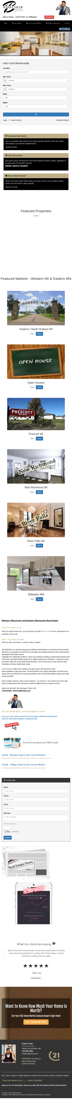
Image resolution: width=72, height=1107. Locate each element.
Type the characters (10, 824)
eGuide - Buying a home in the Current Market (23, 755)
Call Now (49, 17)
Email (6, 804)
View (32, 334)
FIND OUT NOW (11, 187)
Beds (5, 94)
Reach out (45, 631)
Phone (6, 796)
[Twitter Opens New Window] (63, 28)
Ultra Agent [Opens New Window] (47, 1094)
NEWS (51, 1076)
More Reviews (36, 978)
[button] (5, 44)
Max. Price (7, 85)
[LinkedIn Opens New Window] (66, 28)
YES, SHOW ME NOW (35, 1022)
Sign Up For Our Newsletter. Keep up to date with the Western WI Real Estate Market (34, 1085)
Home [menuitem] (5, 23)
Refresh (14, 832)
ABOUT (14, 1076)
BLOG (46, 1076)
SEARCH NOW (11, 147)
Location (6, 68)
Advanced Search (62, 120)
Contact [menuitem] (67, 23)
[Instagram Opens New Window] (69, 28)
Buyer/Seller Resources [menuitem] (53, 23)
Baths (5, 103)
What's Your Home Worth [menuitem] (34, 23)
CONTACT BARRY (62, 1076)
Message (7, 813)
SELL (8, 1076)
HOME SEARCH (24, 1076)
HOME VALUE (37, 1076)
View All (36, 216)
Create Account (16, 120)
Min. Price (7, 77)
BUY (3, 1076)
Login (5, 120)
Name (6, 787)
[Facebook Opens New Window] (60, 28)
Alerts (39, 334)
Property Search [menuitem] (17, 23)
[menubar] (36, 23)
